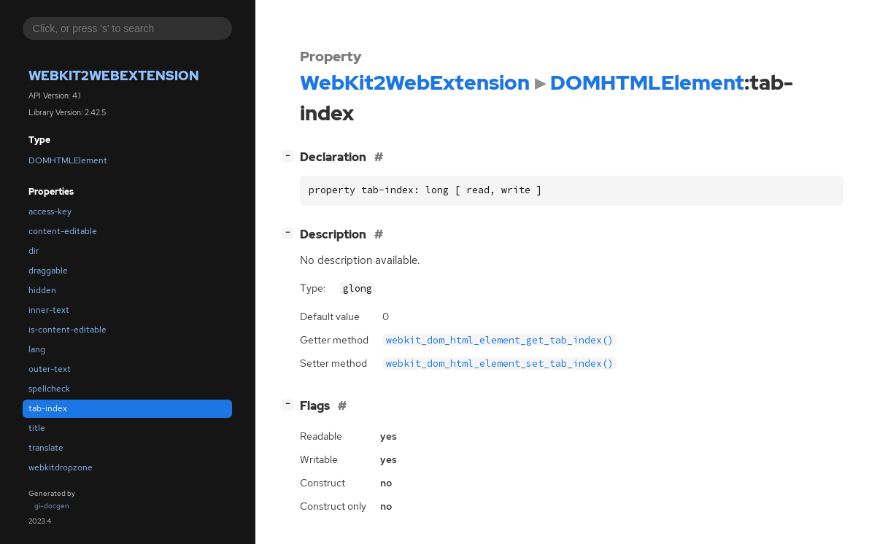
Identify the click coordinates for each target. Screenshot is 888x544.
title (36, 428)
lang (36, 349)
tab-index (47, 408)
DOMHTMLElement (67, 160)
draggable (48, 270)
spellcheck (49, 389)
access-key (50, 211)
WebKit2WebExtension (113, 75)
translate (45, 448)
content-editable (62, 231)
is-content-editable (67, 329)
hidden (42, 290)
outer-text (49, 369)
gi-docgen (51, 505)
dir (33, 251)
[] (290, 155)
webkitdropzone (60, 467)
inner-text (48, 310)
